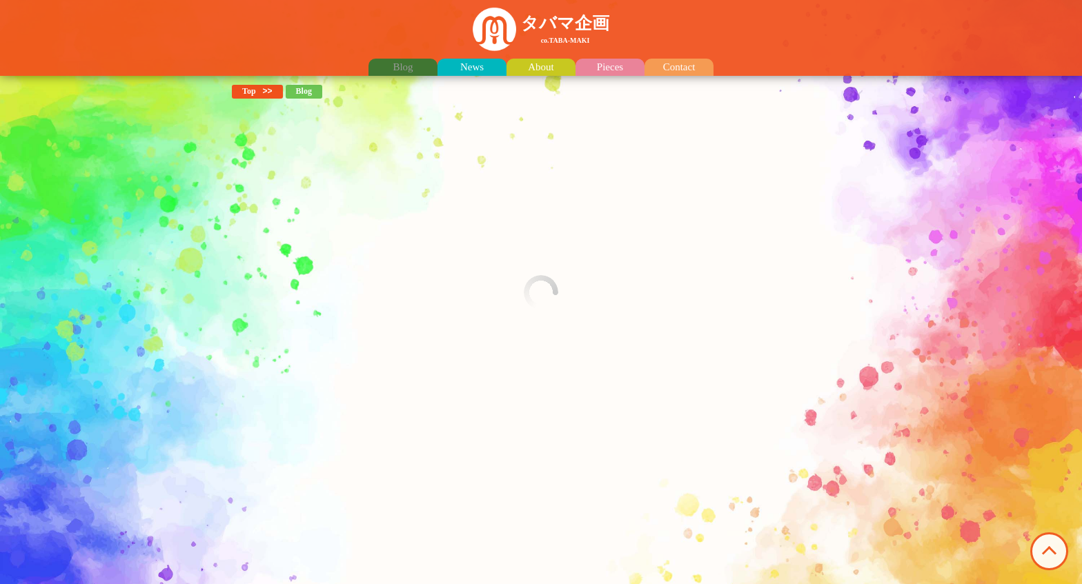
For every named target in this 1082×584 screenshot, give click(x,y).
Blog (403, 67)
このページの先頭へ (1049, 551)
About (541, 67)
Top (249, 91)
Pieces (610, 67)
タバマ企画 (565, 29)
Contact (679, 67)
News (472, 67)
